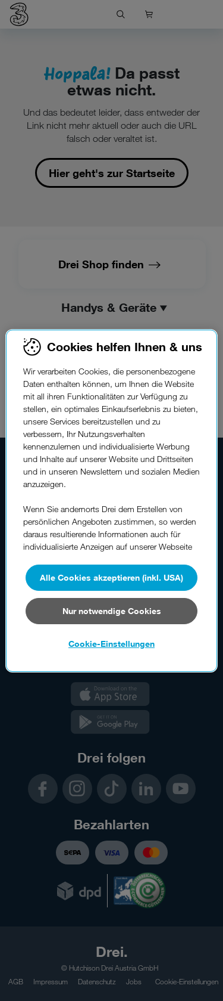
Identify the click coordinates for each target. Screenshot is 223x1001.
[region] (111, 501)
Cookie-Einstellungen (111, 644)
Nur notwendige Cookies (111, 611)
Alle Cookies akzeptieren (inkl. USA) (111, 577)
